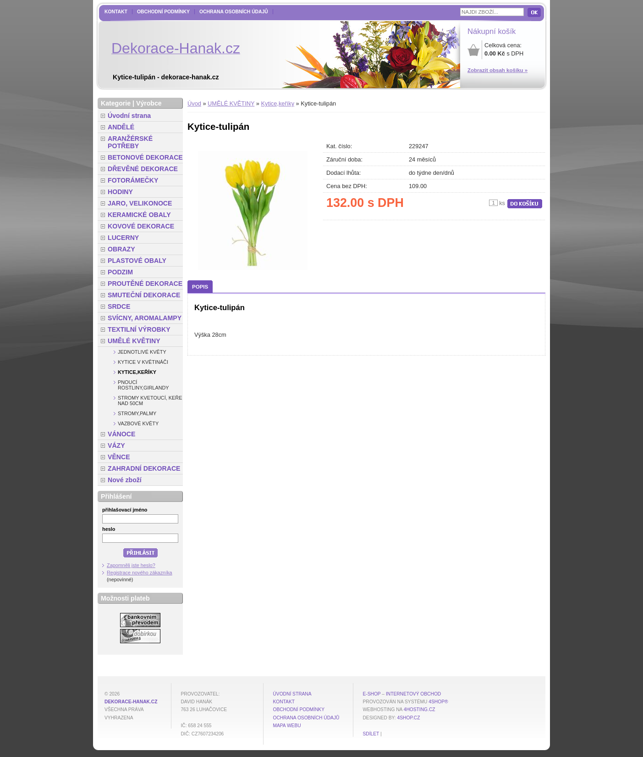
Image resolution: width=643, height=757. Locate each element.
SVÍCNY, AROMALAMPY (144, 318)
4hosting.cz (419, 709)
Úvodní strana (129, 115)
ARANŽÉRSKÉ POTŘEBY (130, 142)
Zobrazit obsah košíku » (497, 70)
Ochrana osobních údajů (233, 11)
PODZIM (120, 272)
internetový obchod (413, 693)
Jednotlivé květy (142, 352)
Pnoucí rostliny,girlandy (143, 384)
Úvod (194, 103)
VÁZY (116, 445)
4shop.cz (408, 717)
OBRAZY (121, 249)
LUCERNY (123, 237)
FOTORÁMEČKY (133, 180)
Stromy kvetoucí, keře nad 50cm (150, 400)
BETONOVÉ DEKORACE (145, 157)
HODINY (120, 191)
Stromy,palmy (137, 413)
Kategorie (116, 103)
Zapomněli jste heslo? (131, 565)
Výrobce (149, 103)
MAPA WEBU (287, 725)
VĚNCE (119, 457)
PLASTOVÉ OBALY (137, 260)
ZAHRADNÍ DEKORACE (144, 468)
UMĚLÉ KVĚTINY (231, 103)
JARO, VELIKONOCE (140, 203)
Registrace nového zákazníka (139, 572)
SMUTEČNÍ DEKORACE (144, 295)
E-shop (371, 693)
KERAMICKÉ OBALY (139, 214)
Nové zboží (125, 480)
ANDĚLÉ (121, 127)
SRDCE (119, 306)
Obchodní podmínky (163, 11)
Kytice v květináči (143, 362)
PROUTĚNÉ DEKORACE (145, 283)
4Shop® (438, 701)
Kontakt (115, 11)
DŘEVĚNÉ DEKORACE (143, 169)
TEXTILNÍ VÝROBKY (139, 329)
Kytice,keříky (278, 103)
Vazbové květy (138, 423)
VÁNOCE (121, 434)
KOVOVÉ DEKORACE (141, 226)
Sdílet (371, 733)
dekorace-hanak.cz (130, 701)
